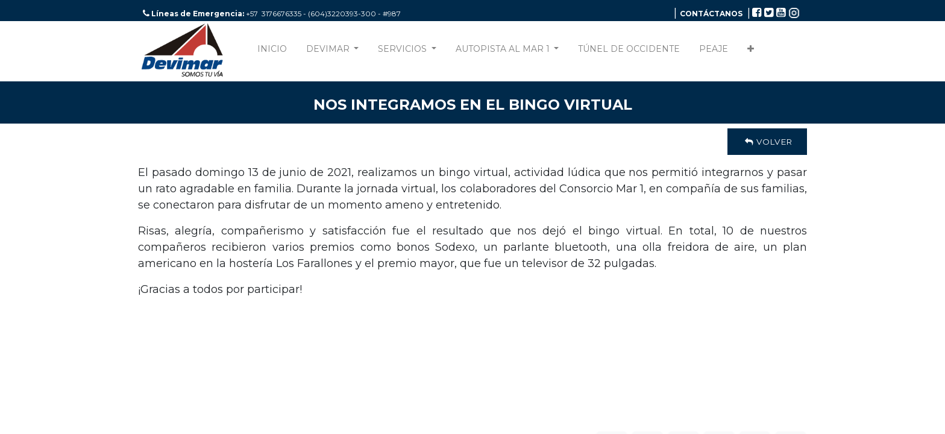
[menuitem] (272, 51)
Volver (767, 141)
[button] (750, 51)
